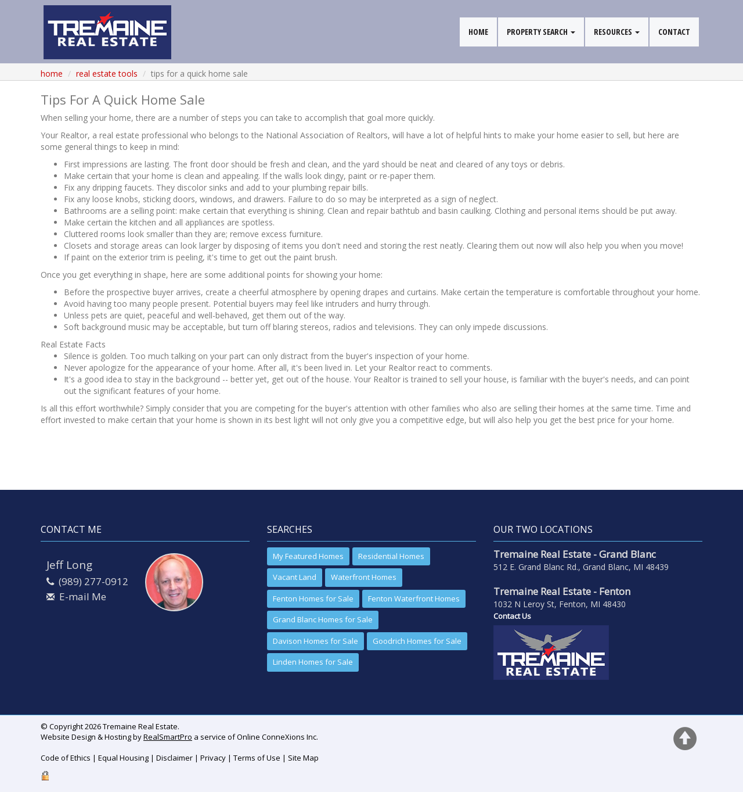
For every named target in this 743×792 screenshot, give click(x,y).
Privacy (213, 757)
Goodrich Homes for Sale (417, 641)
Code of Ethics (66, 757)
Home (52, 73)
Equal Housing (123, 757)
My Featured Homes (308, 556)
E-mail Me (82, 596)
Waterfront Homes (363, 577)
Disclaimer (174, 757)
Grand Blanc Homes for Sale (323, 619)
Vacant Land (294, 577)
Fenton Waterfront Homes (414, 598)
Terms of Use (256, 757)
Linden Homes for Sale (313, 662)
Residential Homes (391, 556)
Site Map (303, 757)
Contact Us (512, 616)
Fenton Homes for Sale (313, 598)
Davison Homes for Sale (315, 641)
